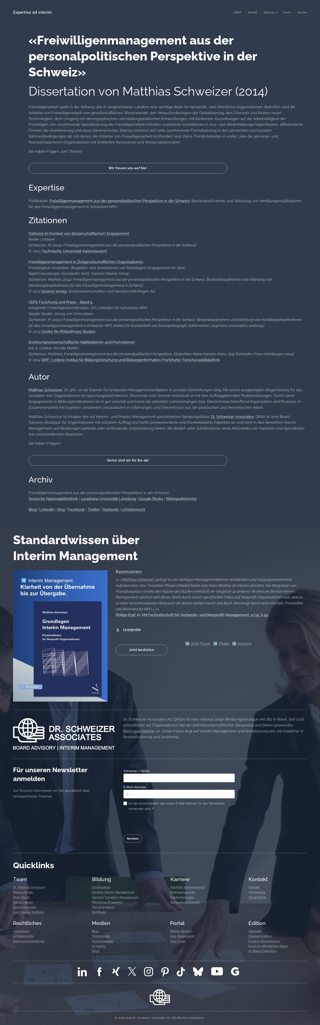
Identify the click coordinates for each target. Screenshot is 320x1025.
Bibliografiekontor (181, 499)
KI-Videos (99, 946)
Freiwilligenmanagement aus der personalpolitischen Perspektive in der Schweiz (119, 201)
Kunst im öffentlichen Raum (268, 946)
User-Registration (182, 936)
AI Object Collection (262, 951)
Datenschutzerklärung (28, 941)
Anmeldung (257, 892)
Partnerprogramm (183, 892)
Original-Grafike (259, 936)
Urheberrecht (133, 509)
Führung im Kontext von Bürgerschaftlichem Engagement (79, 233)
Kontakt (254, 887)
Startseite (111, 509)
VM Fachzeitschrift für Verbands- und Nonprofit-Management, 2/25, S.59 (205, 615)
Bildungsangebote (139, 731)
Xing (61, 509)
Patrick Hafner (23, 902)
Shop (95, 951)
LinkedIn (46, 509)
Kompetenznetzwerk (185, 902)
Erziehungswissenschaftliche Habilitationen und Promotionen (82, 342)
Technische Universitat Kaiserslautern (74, 251)
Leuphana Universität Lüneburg (108, 499)
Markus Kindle (23, 892)
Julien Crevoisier (24, 907)
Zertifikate (99, 912)
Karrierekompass (182, 897)
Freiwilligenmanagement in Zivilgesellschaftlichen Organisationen (86, 262)
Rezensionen (129, 571)
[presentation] (154, 822)
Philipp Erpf (125, 615)
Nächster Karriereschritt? (187, 887)
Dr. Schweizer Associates (232, 416)
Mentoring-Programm (107, 902)
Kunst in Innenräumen (264, 941)
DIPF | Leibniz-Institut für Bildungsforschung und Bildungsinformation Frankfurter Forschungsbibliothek (130, 360)
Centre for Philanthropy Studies (68, 331)
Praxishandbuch (103, 907)
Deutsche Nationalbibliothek (53, 499)
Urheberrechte (23, 936)
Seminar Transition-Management (115, 897)
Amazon (245, 644)
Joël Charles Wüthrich (28, 912)
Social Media (257, 897)
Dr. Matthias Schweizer (29, 887)
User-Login (178, 941)
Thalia (224, 644)
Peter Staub (21, 897)
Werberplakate (102, 941)
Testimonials (101, 936)
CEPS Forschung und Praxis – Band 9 (60, 302)
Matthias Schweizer (45, 390)
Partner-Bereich (181, 931)
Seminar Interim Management (113, 892)
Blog (33, 509)
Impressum (21, 931)
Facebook (76, 509)
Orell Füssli (200, 644)
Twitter (94, 509)
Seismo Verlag (54, 291)
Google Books (151, 499)
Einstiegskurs (101, 887)
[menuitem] (235, 12)
